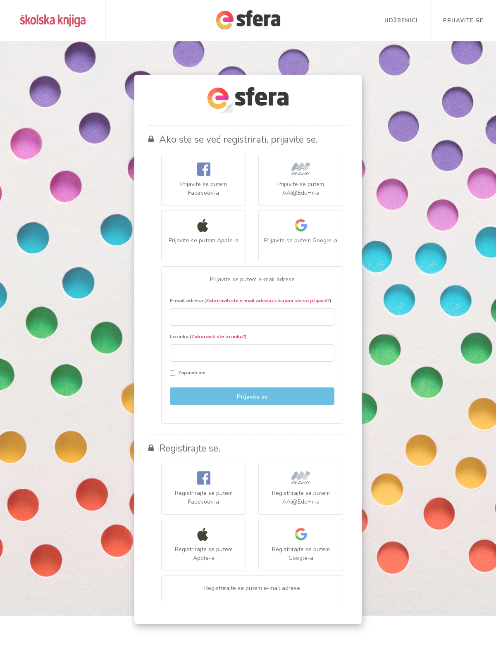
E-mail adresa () (250, 300)
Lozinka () (208, 336)
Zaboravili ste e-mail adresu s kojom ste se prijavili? (268, 300)
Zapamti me (187, 372)
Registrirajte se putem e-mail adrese (252, 588)
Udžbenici (401, 20)
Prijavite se (463, 20)
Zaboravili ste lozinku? (218, 336)
